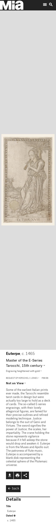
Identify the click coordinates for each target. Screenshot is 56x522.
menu (45, 4)
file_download (9, 475)
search (51, 4)
